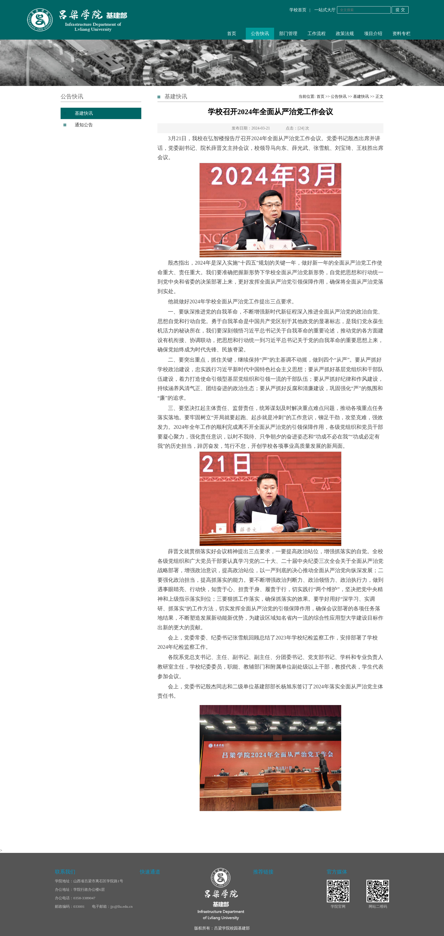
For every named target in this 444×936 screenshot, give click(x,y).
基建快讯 (84, 113)
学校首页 (297, 10)
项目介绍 (373, 33)
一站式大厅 (325, 10)
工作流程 (317, 33)
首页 (231, 33)
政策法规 (345, 33)
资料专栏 (401, 33)
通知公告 (84, 124)
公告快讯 (260, 33)
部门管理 (288, 33)
